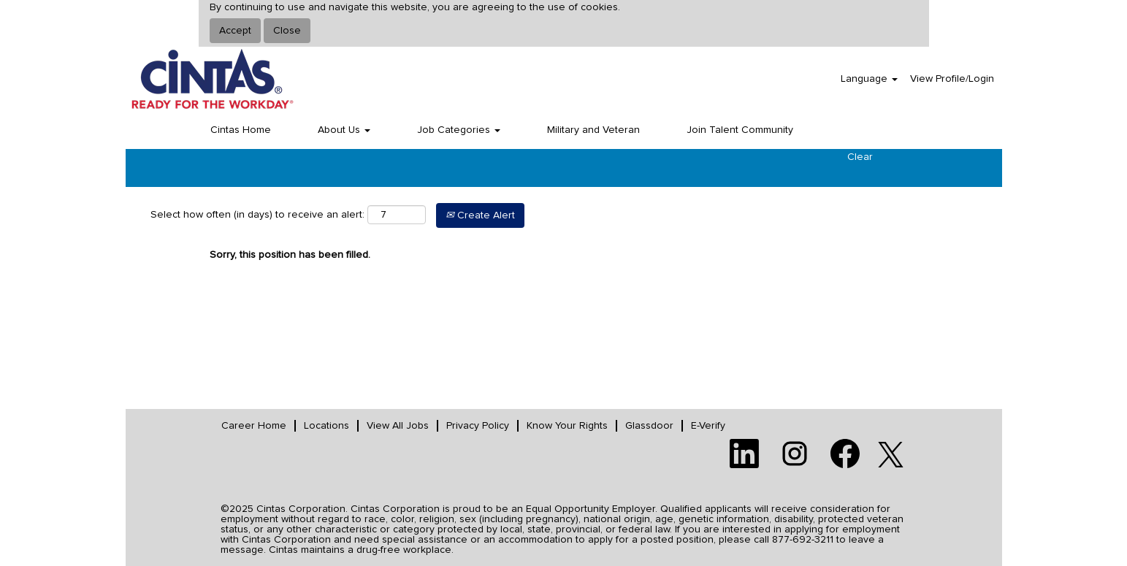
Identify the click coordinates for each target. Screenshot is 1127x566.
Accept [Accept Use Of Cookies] (235, 31)
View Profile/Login (952, 79)
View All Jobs (398, 426)
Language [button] (869, 79)
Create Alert (480, 215)
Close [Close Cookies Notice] (287, 31)
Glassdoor (649, 426)
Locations (326, 426)
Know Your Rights (567, 426)
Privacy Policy (477, 426)
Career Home (253, 426)
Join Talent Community (740, 130)
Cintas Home (240, 130)
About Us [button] (344, 130)
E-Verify (708, 426)
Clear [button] (860, 157)
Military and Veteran (593, 130)
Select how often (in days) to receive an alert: (257, 215)
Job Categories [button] (458, 130)
